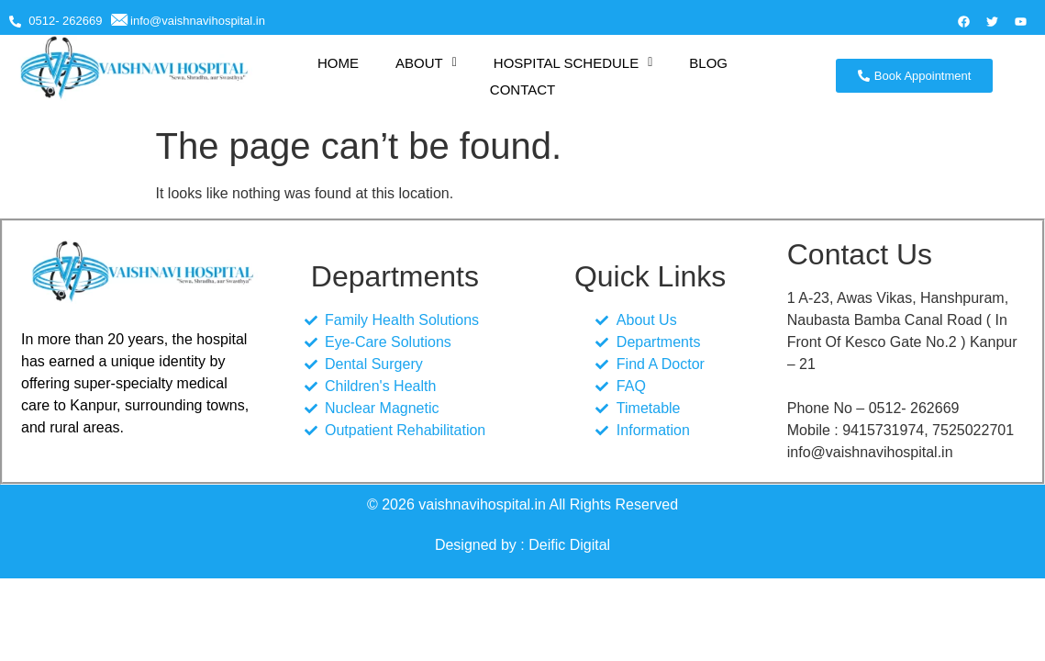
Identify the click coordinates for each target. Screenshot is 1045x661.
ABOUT (426, 63)
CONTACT (522, 89)
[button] (426, 63)
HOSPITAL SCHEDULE (573, 63)
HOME (338, 63)
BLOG (708, 63)
